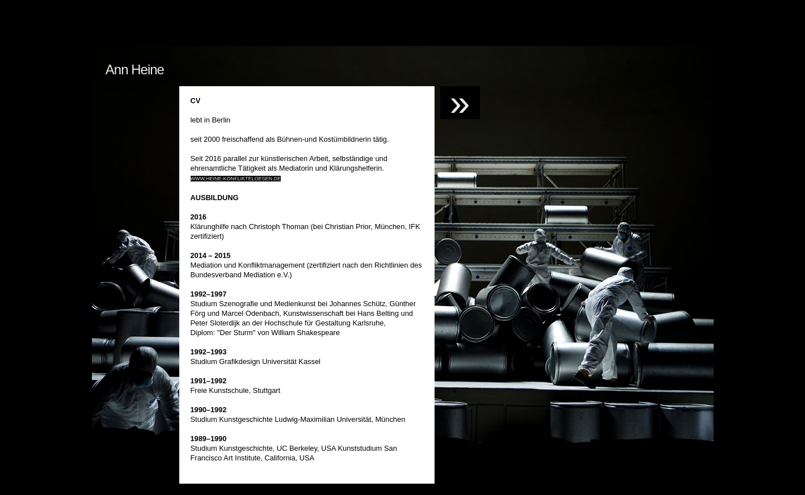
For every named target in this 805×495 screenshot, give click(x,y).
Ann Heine (135, 69)
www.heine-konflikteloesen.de (236, 178)
